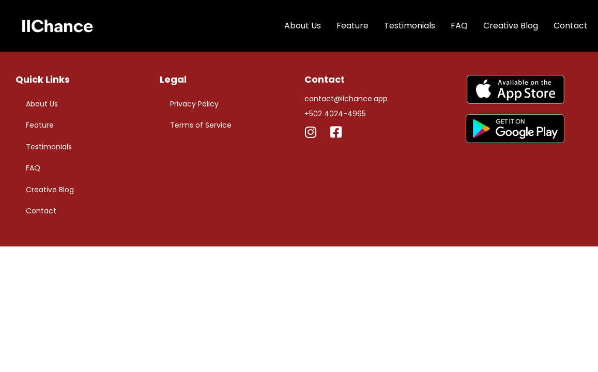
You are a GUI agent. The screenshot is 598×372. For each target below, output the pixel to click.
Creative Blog (510, 26)
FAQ (459, 26)
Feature (352, 26)
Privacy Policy (194, 104)
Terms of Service (201, 125)
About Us (302, 26)
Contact (571, 26)
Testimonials (409, 26)
